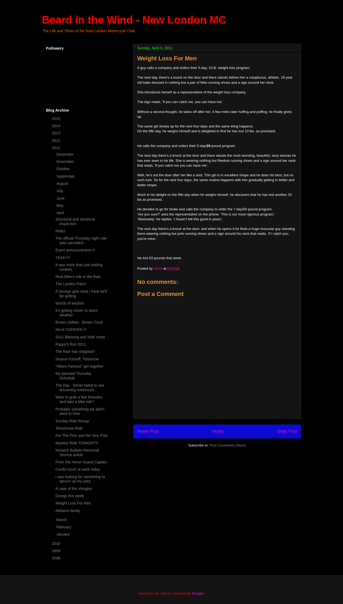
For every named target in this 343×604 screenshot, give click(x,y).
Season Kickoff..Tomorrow (77, 359)
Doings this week (69, 496)
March (62, 520)
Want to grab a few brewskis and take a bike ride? (78, 399)
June (60, 198)
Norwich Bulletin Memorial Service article (77, 452)
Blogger (198, 593)
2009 (56, 551)
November (65, 161)
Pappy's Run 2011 (70, 344)
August (62, 183)
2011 (56, 148)
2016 (56, 118)
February (64, 527)
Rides (60, 231)
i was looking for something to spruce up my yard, (80, 479)
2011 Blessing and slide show (80, 337)
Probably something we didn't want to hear (79, 411)
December (65, 154)
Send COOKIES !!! (71, 329)
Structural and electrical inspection (75, 221)
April (60, 213)
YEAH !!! (62, 257)
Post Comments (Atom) (228, 445)
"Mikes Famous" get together (79, 366)
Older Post (287, 431)
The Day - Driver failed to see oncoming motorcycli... (79, 387)
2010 (56, 543)
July (60, 191)
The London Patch (70, 284)
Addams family (67, 510)
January (63, 534)
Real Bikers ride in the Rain (78, 276)
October (63, 169)
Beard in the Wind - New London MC (134, 20)
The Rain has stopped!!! (75, 351)
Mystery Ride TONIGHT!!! (76, 443)
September (66, 176)
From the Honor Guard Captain (81, 462)
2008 (56, 558)
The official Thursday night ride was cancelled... (81, 240)
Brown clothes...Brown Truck (79, 322)
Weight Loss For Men (73, 503)
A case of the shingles (73, 488)
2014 (56, 126)
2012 (56, 140)
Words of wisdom (69, 303)
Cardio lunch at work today (77, 469)
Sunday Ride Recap (72, 421)
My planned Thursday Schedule (73, 375)
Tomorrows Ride (69, 428)
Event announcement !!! (75, 250)
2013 (56, 133)
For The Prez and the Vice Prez (81, 435)
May (60, 205)
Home (218, 431)
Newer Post (148, 431)
